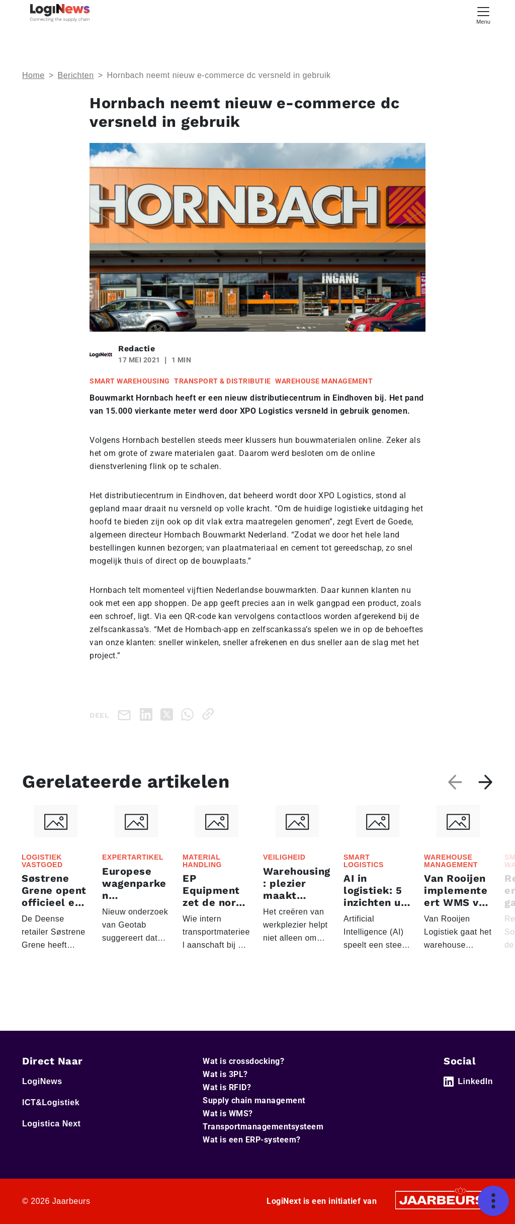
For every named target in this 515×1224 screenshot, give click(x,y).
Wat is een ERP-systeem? (252, 1139)
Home (33, 75)
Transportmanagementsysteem (263, 1126)
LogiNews (42, 1081)
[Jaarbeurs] (442, 1199)
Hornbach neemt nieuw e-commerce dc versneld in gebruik (218, 75)
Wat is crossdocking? (243, 1061)
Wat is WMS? (228, 1113)
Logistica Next (51, 1123)
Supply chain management (254, 1100)
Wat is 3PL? (225, 1074)
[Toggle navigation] (483, 14)
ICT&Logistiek (50, 1102)
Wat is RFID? (227, 1087)
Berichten (76, 75)
